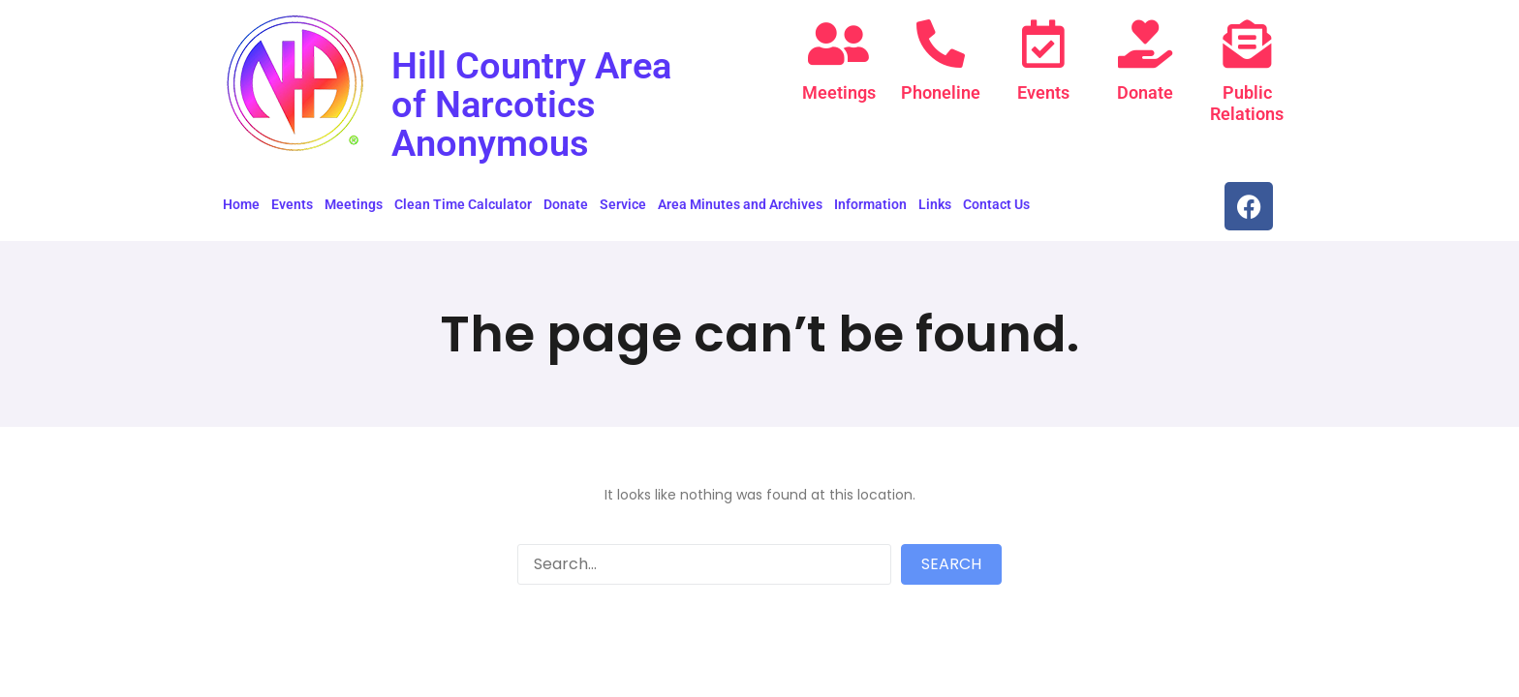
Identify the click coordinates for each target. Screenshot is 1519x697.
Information (870, 204)
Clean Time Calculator (463, 204)
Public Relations (1247, 103)
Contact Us (996, 204)
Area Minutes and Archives (740, 204)
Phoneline (940, 92)
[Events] (1043, 43)
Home (241, 204)
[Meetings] (839, 43)
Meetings (839, 92)
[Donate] (1145, 43)
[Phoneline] (940, 43)
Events (1043, 92)
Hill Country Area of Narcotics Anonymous (537, 104)
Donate (1145, 92)
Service (623, 204)
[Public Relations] (1247, 43)
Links (934, 204)
